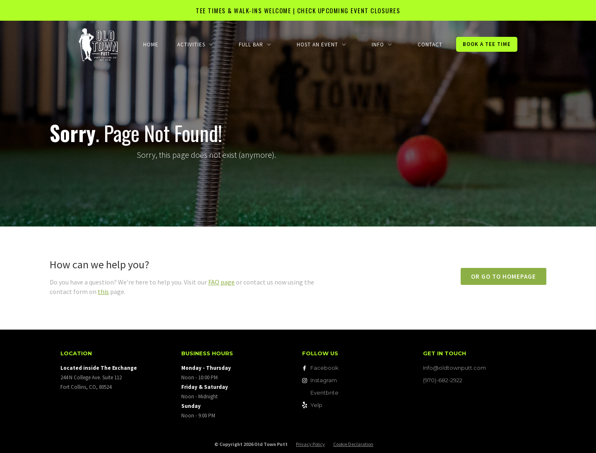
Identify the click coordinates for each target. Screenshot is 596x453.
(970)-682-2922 (442, 380)
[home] (98, 44)
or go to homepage (503, 276)
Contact (430, 44)
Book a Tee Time (487, 44)
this (103, 291)
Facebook (324, 367)
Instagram (323, 380)
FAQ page (221, 282)
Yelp (316, 405)
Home (151, 44)
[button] (195, 44)
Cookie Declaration (353, 444)
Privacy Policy (310, 444)
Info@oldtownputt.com (454, 367)
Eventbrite (324, 392)
